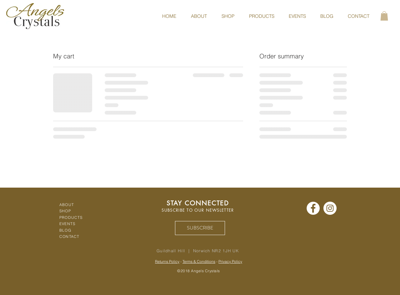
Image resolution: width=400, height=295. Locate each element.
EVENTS (67, 223)
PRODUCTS (71, 217)
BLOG (65, 230)
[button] (384, 16)
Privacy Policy (230, 261)
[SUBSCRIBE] (200, 228)
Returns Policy (167, 261)
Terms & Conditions (198, 261)
